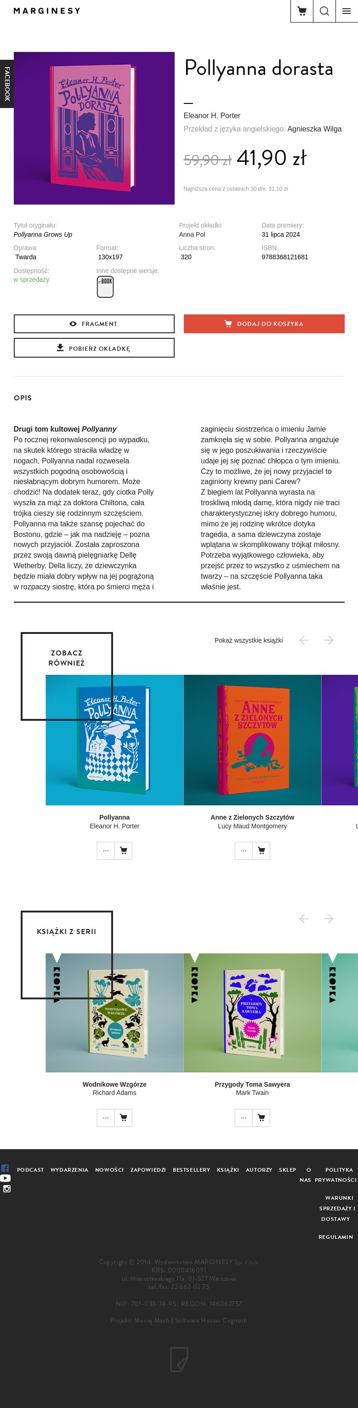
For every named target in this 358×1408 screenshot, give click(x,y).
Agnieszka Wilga (314, 129)
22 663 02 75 (190, 1287)
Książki (228, 1170)
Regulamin (335, 1237)
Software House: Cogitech (211, 1320)
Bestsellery (191, 1170)
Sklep (287, 1170)
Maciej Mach (152, 1320)
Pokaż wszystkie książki (249, 640)
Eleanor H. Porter (212, 116)
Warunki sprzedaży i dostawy (337, 1208)
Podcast (30, 1170)
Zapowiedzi (148, 1170)
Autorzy (259, 1170)
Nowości (109, 1170)
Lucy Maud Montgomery (241, 826)
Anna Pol (192, 234)
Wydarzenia (70, 1170)
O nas (306, 1175)
